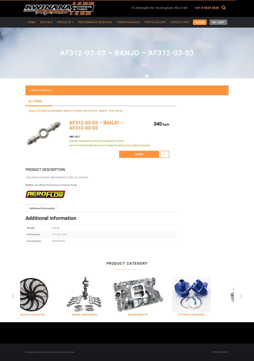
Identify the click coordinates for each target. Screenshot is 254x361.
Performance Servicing (95, 22)
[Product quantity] (164, 154)
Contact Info (179, 22)
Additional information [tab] (42, 208)
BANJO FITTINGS (73, 111)
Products (65, 22)
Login (200, 22)
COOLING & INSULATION (40, 314)
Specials (46, 22)
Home (31, 22)
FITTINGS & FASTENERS (49, 111)
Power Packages (128, 22)
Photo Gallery (155, 22)
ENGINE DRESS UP (147, 314)
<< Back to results (40, 90)
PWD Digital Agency (220, 352)
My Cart (218, 22)
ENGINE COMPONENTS (94, 314)
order (139, 154)
